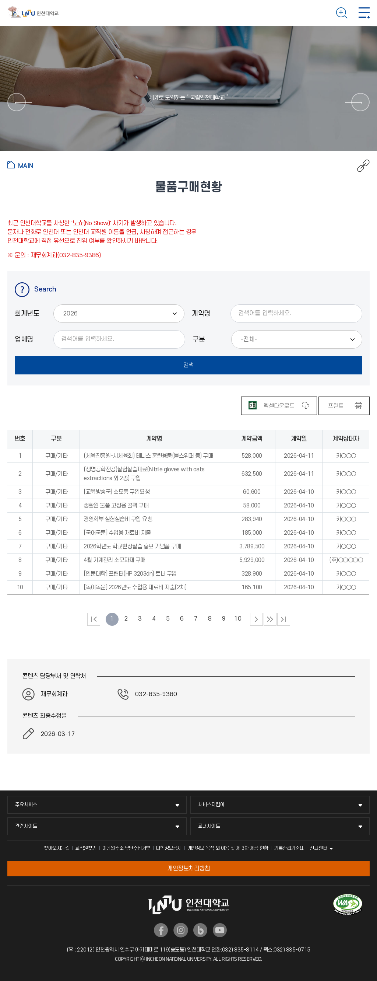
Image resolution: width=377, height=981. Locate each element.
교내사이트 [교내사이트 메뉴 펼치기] (209, 826)
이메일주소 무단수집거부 (126, 848)
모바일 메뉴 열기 (364, 12)
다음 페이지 (256, 619)
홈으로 (25, 164)
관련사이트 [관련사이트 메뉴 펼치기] (26, 826)
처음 (93, 619)
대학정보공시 (169, 848)
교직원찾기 (85, 848)
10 (237, 618)
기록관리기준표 (289, 848)
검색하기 (342, 12)
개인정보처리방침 (188, 868)
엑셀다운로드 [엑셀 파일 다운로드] (279, 406)
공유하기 (359, 166)
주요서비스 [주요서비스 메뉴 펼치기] (26, 804)
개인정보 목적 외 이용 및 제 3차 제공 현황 (227, 848)
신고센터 (318, 848)
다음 (270, 619)
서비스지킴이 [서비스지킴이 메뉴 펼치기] (211, 804)
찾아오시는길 (56, 848)
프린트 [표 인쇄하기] (335, 406)
